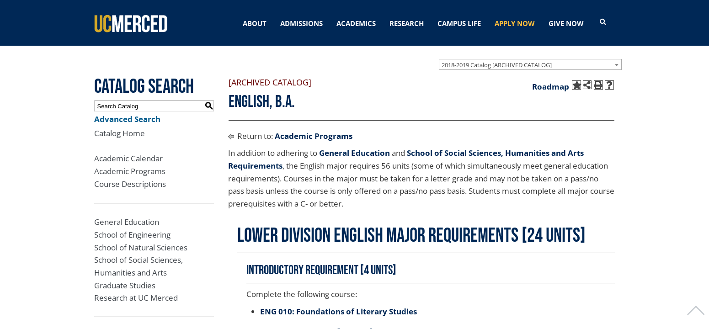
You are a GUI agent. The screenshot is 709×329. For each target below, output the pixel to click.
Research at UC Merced (136, 297)
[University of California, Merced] (130, 23)
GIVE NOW (566, 23)
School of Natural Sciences (140, 247)
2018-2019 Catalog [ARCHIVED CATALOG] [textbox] (497, 65)
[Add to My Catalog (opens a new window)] (576, 85)
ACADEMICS (356, 23)
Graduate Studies (124, 285)
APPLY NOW (515, 23)
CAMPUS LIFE (459, 23)
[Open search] (603, 22)
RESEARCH (406, 23)
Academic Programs (129, 171)
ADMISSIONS (301, 23)
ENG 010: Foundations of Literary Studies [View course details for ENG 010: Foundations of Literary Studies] (338, 311)
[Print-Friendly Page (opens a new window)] (598, 85)
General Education (126, 222)
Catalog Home (119, 133)
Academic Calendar (128, 158)
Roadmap (550, 86)
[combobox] (530, 64)
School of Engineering (132, 234)
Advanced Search (127, 119)
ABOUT (255, 23)
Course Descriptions (130, 184)
